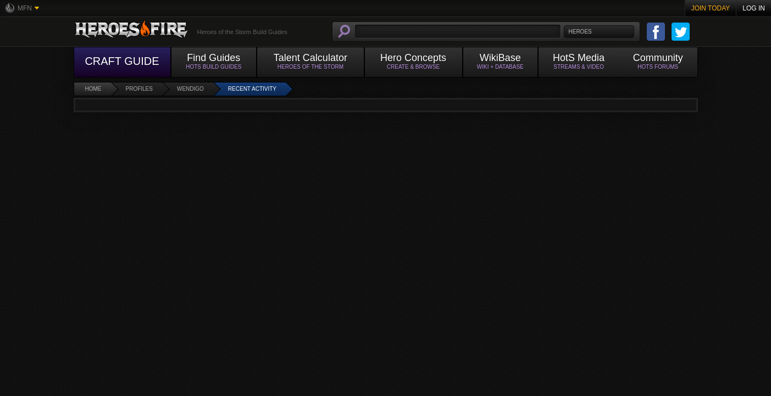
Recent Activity (252, 89)
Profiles (139, 89)
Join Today (710, 8)
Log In (753, 8)
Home (93, 89)
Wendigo (190, 89)
